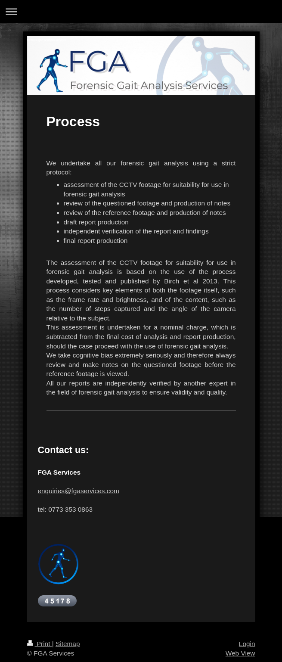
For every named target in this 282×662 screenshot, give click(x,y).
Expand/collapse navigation (141, 11)
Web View (240, 653)
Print (39, 643)
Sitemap (68, 643)
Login (247, 643)
